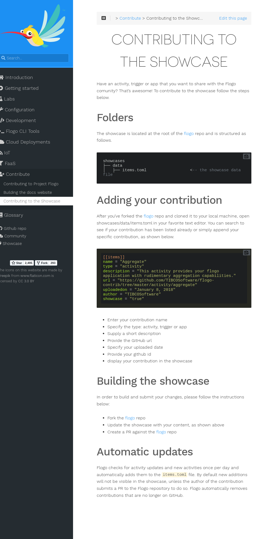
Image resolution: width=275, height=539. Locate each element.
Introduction (21, 78)
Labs (12, 100)
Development (23, 121)
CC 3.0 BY (17, 282)
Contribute (20, 175)
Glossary (16, 216)
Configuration (22, 110)
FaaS (12, 164)
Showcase (16, 244)
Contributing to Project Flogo (36, 185)
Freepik (10, 277)
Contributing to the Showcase (37, 202)
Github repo (18, 229)
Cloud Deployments (30, 143)
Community (18, 237)
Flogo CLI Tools (24, 132)
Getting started (24, 89)
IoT (10, 153)
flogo (198, 134)
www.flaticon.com (41, 277)
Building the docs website (33, 193)
